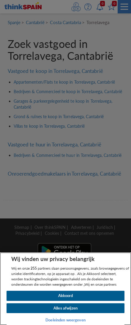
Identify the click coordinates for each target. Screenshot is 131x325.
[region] (65, 288)
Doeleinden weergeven (65, 320)
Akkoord (65, 295)
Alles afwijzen (65, 308)
